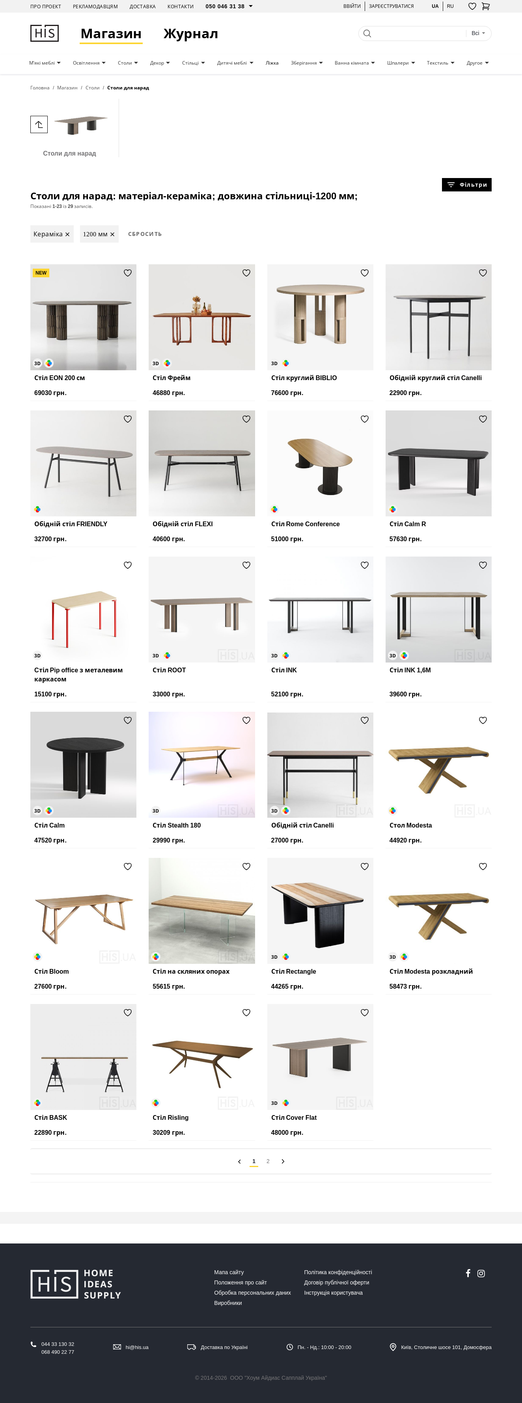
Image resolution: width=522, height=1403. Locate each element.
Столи (125, 63)
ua (435, 6)
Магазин (111, 33)
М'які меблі (42, 63)
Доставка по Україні (224, 1347)
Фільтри (466, 184)
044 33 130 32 (57, 1344)
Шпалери (398, 63)
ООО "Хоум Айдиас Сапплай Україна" (278, 1378)
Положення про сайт (240, 1282)
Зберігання (304, 63)
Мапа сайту (229, 1272)
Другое (475, 63)
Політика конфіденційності (338, 1272)
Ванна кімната (352, 63)
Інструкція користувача (333, 1293)
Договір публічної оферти (336, 1282)
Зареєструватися (391, 6)
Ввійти (352, 6)
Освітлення (86, 63)
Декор (157, 63)
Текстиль (437, 63)
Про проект (45, 6)
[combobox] (478, 33)
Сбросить (145, 234)
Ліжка (272, 63)
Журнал (191, 33)
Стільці (190, 63)
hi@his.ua (137, 1347)
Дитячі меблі (232, 63)
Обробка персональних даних (252, 1293)
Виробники (228, 1303)
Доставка (143, 6)
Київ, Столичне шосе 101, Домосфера (446, 1347)
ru (450, 6)
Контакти (181, 6)
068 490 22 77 (57, 1352)
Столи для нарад (69, 128)
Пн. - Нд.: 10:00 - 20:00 (324, 1347)
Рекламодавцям (95, 6)
